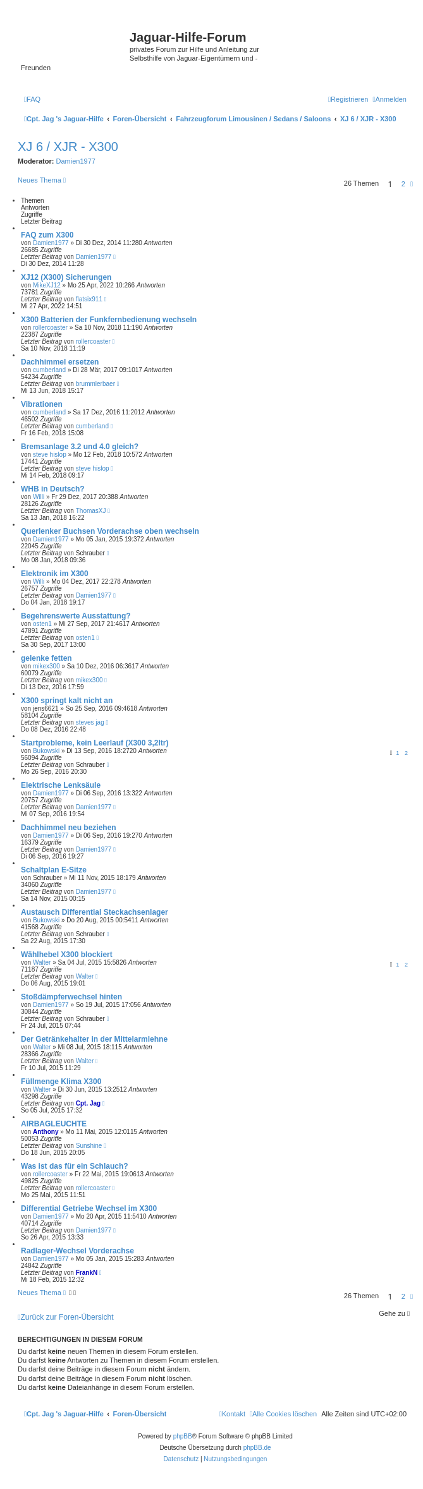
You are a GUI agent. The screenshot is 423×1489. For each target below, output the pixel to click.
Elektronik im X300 (55, 573)
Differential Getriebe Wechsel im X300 (89, 1208)
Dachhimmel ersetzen (60, 362)
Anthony (46, 1131)
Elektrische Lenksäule (61, 785)
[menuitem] (32, 99)
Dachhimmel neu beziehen (68, 827)
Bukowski (46, 750)
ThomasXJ (91, 510)
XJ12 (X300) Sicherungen (66, 277)
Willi (38, 496)
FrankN (86, 1272)
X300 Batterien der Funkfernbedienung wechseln (109, 319)
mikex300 (46, 666)
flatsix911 (89, 299)
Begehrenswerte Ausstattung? (76, 616)
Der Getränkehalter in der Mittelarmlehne (94, 1039)
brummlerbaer (95, 383)
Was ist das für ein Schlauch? (74, 1166)
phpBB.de (257, 1447)
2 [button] (403, 184)
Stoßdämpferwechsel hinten (71, 996)
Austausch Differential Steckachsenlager (94, 912)
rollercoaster (50, 327)
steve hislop (49, 454)
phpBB (182, 1436)
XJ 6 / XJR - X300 (68, 147)
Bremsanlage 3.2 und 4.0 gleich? (79, 446)
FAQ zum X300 (47, 235)
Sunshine (89, 1145)
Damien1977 (75, 161)
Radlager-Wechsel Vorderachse (77, 1250)
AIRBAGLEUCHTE (54, 1123)
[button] (411, 184)
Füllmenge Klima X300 (61, 1081)
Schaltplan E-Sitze (54, 869)
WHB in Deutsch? (53, 489)
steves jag (90, 722)
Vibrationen (42, 404)
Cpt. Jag (88, 1103)
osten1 (42, 623)
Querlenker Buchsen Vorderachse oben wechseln (110, 531)
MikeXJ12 (47, 285)
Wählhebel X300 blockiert (67, 954)
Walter (42, 962)
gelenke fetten (46, 658)
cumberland (49, 369)
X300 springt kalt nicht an (67, 700)
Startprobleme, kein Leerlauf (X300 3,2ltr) (94, 742)
